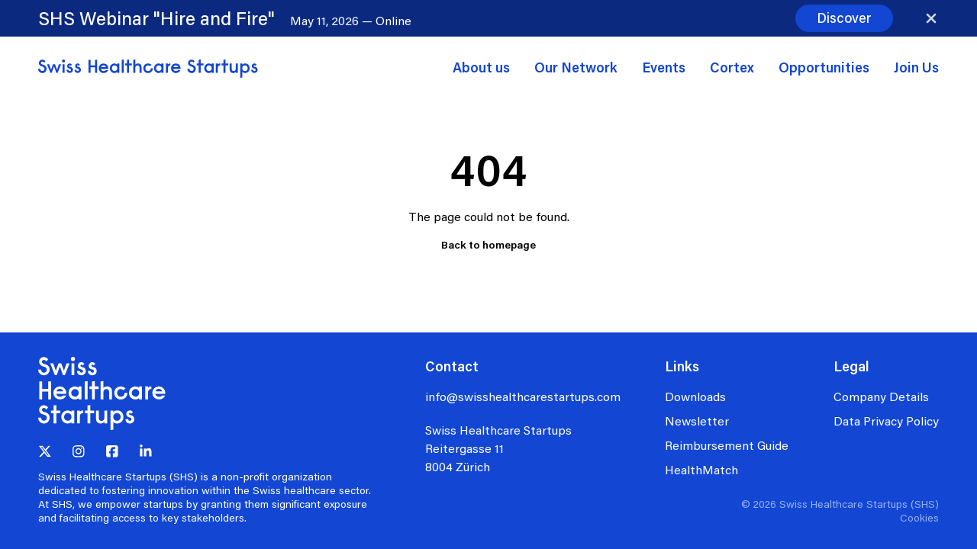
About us (481, 67)
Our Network (575, 67)
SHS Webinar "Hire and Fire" (156, 18)
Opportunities (824, 67)
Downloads (695, 396)
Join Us (916, 67)
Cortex (732, 67)
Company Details (881, 396)
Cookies (919, 517)
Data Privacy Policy (886, 421)
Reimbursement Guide (726, 445)
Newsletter (697, 421)
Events (663, 67)
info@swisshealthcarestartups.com (523, 396)
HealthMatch (701, 469)
